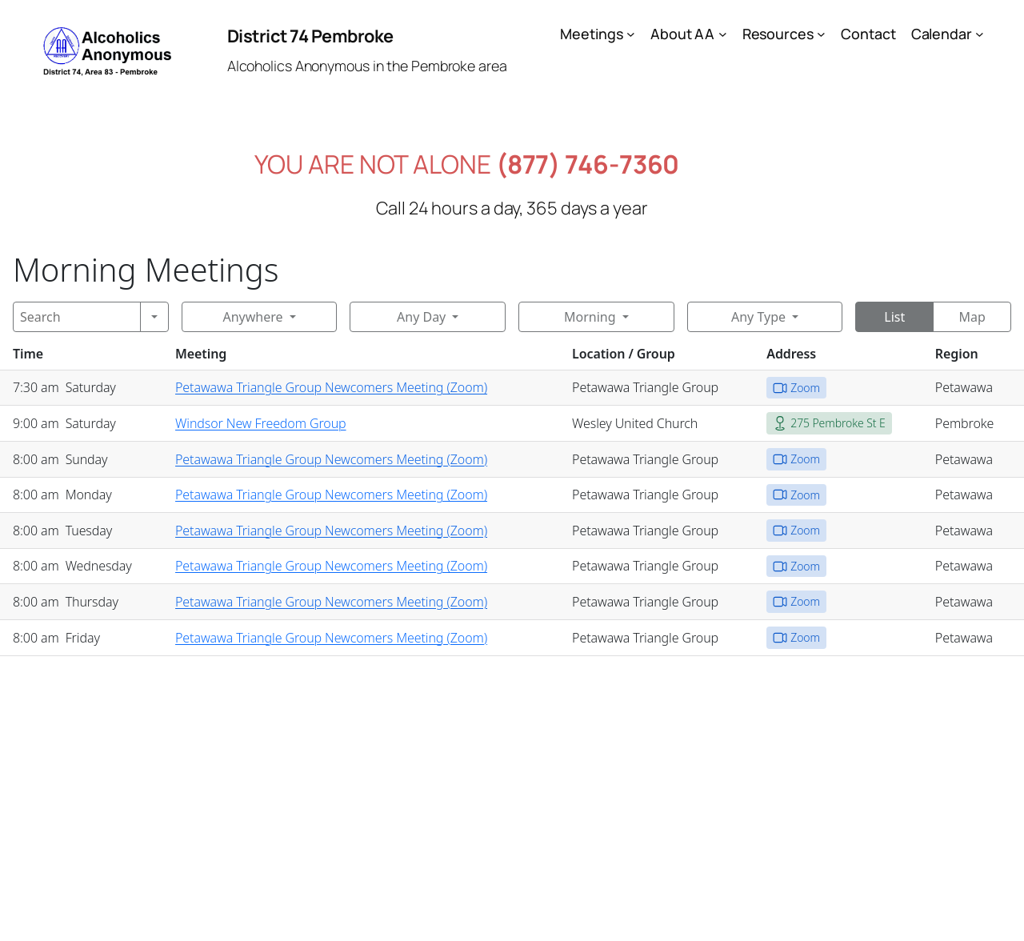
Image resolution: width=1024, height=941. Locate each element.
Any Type (758, 317)
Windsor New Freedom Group (260, 423)
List (894, 317)
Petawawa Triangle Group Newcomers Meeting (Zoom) (331, 387)
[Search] (77, 317)
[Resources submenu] (821, 34)
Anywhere (252, 317)
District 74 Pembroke (310, 36)
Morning (590, 317)
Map (971, 317)
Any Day (421, 317)
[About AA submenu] (722, 34)
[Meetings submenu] (630, 34)
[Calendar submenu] (979, 34)
